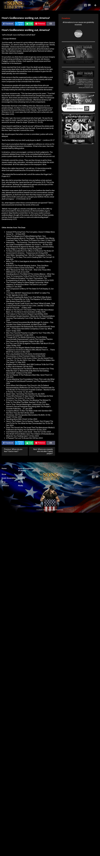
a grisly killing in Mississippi (33, 43)
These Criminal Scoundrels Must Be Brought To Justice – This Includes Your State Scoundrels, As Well (29, 323)
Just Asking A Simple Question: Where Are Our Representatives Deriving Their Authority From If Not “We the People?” (30, 317)
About (20, 482)
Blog (3, 482)
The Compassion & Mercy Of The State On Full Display (27, 289)
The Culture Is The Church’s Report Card (21, 314)
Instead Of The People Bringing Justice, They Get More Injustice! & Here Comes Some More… (27, 267)
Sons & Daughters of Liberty (25, 469)
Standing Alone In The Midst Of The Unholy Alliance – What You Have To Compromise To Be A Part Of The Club (30, 275)
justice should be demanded (41, 90)
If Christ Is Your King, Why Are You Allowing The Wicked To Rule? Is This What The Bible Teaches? (28, 401)
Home (4, 468)
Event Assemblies (9, 478)
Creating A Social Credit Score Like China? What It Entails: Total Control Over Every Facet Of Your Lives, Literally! (30, 304)
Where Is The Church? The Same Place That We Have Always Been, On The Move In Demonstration (30, 311)
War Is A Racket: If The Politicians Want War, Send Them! (28, 375)
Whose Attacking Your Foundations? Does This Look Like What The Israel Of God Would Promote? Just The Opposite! (30, 380)
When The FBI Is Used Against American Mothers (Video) (28, 261)
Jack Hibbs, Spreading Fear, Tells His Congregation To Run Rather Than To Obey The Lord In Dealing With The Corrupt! (29, 256)
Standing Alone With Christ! (16, 419)
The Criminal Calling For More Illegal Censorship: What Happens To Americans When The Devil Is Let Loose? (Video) (27, 284)
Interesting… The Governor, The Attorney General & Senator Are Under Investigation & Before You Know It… (29, 243)
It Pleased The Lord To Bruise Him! (19, 438)
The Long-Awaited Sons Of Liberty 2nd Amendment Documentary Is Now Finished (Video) (25, 355)
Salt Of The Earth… (13, 308)
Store (4, 474)
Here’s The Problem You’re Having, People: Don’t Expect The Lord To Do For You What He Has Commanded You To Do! (29, 422)
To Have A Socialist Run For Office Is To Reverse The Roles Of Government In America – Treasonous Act (30, 252)
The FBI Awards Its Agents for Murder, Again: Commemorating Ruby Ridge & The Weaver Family (30, 248)
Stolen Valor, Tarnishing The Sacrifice (20, 394)
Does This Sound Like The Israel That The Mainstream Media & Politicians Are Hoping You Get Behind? (30, 429)
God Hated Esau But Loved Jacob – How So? (23, 432)
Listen (20, 474)
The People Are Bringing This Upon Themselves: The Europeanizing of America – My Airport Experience (26, 279)
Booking (21, 478)
